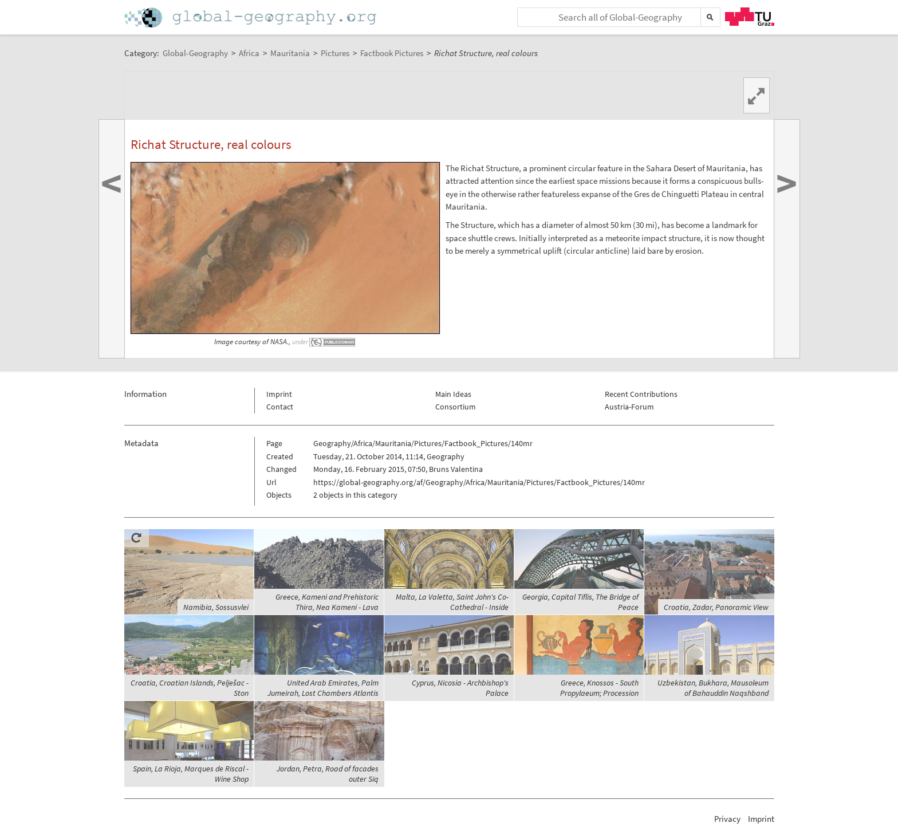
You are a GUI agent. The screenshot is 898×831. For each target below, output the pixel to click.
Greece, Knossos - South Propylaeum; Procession (599, 688)
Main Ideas (453, 394)
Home (251, 17)
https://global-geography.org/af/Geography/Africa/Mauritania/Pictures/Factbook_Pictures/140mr (479, 482)
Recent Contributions (641, 394)
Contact (279, 406)
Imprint (279, 394)
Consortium (455, 406)
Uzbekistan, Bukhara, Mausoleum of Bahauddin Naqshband (713, 688)
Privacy (727, 818)
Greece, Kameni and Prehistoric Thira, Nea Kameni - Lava (327, 602)
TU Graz (749, 16)
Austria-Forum (629, 406)
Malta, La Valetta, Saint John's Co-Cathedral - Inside (452, 602)
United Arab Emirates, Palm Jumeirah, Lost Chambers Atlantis (323, 688)
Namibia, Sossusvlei (216, 607)
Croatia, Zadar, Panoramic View (716, 607)
